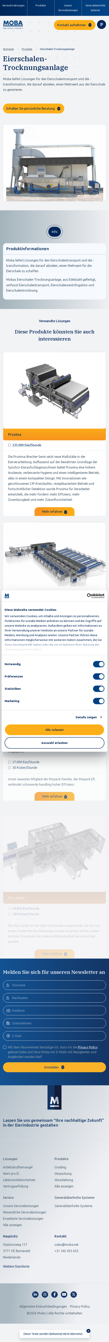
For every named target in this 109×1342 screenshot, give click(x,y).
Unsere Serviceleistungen (68, 8)
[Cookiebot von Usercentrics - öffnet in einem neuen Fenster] (86, 596)
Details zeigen (86, 717)
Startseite (8, 49)
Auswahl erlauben (54, 742)
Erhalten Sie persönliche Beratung (30, 108)
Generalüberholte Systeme (95, 8)
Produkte (27, 49)
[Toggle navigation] (101, 24)
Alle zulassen (54, 729)
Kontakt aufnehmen (71, 25)
